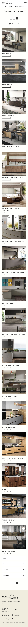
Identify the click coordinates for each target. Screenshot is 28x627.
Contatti (5, 603)
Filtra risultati (14, 24)
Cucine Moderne (19, 6)
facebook (5, 615)
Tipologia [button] (5, 569)
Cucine (11, 6)
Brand (9, 601)
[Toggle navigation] (25, 2)
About (4, 601)
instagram (15, 615)
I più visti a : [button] (6, 575)
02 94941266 (6, 611)
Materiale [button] (5, 563)
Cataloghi (16, 601)
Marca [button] (4, 558)
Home (5, 6)
